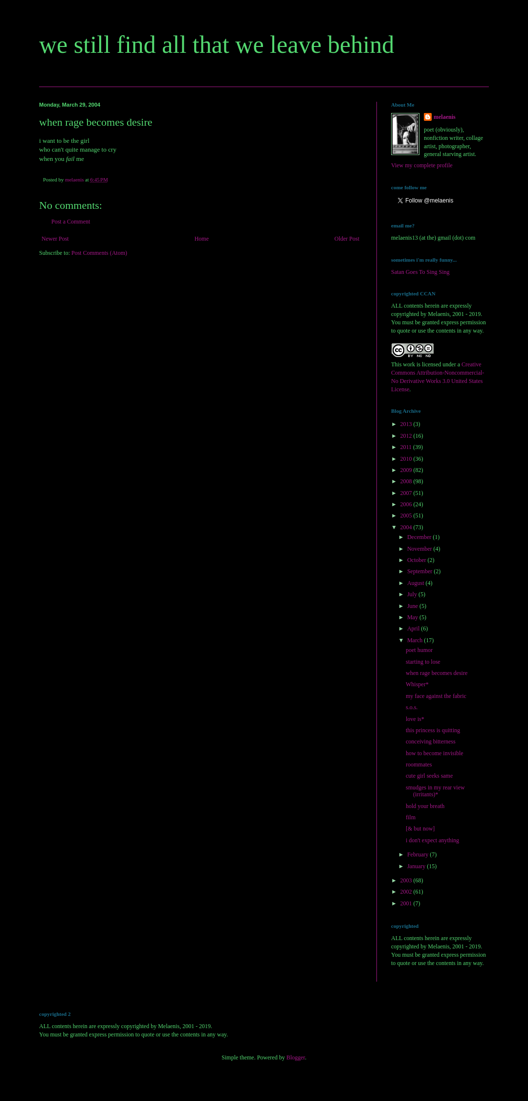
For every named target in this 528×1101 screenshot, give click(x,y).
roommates (419, 764)
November (420, 548)
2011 (407, 447)
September (420, 571)
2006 (407, 504)
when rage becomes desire (436, 673)
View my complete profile (422, 165)
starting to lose (423, 661)
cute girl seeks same (429, 775)
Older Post (346, 238)
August (416, 583)
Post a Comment (70, 221)
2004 (407, 527)
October (417, 560)
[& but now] (420, 828)
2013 (407, 424)
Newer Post (55, 238)
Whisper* (417, 684)
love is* (415, 719)
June (413, 606)
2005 (407, 515)
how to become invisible (434, 753)
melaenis (445, 116)
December (420, 537)
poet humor (419, 650)
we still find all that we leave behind (216, 44)
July (412, 594)
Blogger (295, 1057)
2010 (407, 458)
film (411, 817)
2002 (407, 891)
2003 (407, 880)
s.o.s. (412, 707)
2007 (407, 493)
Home (202, 238)
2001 (407, 903)
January (417, 866)
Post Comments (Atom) (99, 252)
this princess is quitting (433, 730)
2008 (407, 481)
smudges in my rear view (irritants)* (435, 791)
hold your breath (425, 806)
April (414, 628)
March (415, 640)
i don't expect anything (432, 840)
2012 (407, 435)
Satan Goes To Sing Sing (420, 272)
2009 (407, 470)
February (418, 854)
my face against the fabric (436, 696)
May (413, 617)
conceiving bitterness (431, 741)
